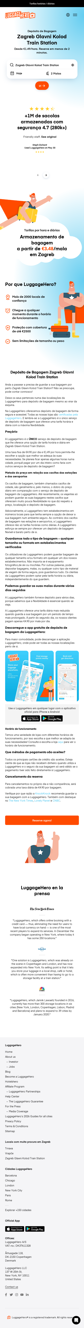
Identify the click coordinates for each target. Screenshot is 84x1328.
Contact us (11, 1286)
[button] (76, 1320)
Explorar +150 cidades (18, 1210)
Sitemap (10, 1131)
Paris (8, 1195)
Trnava (9, 1148)
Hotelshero (11, 1081)
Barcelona (11, 1175)
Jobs (12, 1066)
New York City (13, 1190)
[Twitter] (11, 1295)
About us (10, 1056)
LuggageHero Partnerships (24, 1091)
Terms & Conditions (16, 1126)
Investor (13, 1061)
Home (8, 1051)
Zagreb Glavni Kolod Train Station (25, 1158)
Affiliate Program (14, 1086)
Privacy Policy (13, 1121)
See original (48, 136)
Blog (7, 1071)
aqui (60, 742)
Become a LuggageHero (19, 1076)
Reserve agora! (42, 820)
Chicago (10, 1180)
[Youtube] (22, 1295)
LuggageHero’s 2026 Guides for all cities (28, 1116)
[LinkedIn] (27, 1295)
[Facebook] (6, 1295)
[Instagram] (17, 1295)
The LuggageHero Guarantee (26, 1101)
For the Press (13, 1106)
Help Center (12, 1096)
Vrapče (9, 1153)
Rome (8, 1200)
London (9, 1185)
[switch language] (67, 14)
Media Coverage (18, 1111)
